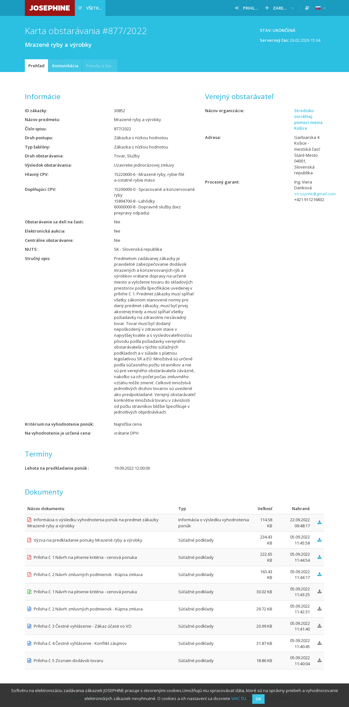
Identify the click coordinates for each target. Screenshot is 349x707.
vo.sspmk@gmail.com (315, 194)
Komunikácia (65, 66)
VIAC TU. (239, 698)
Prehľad (36, 66)
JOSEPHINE (50, 7)
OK (258, 699)
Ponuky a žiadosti (102, 66)
